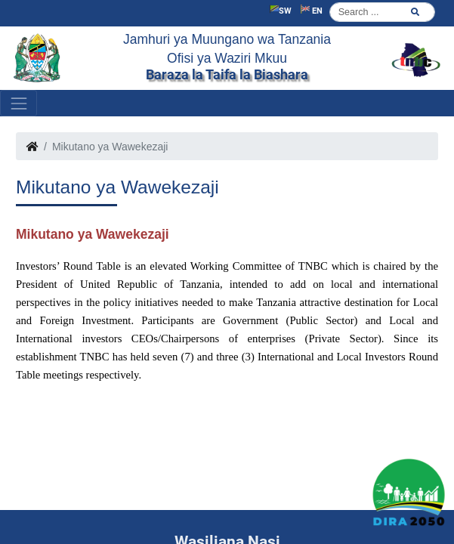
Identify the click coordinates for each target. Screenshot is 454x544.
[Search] (382, 12)
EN (312, 10)
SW (281, 10)
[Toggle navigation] (18, 103)
